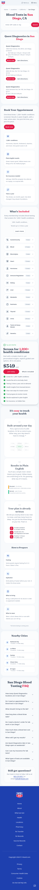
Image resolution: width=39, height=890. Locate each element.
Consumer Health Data (19, 873)
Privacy (19, 864)
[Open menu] (33, 2)
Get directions (22, 60)
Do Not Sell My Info (19, 883)
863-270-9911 (18, 776)
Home (6, 9)
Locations (14, 9)
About (19, 808)
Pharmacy (19, 827)
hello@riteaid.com (21, 779)
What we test (19, 813)
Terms (19, 869)
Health (19, 817)
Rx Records (19, 836)
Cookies (19, 878)
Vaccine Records (19, 841)
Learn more (19, 231)
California (23, 9)
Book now (10, 60)
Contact (19, 845)
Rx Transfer (19, 831)
